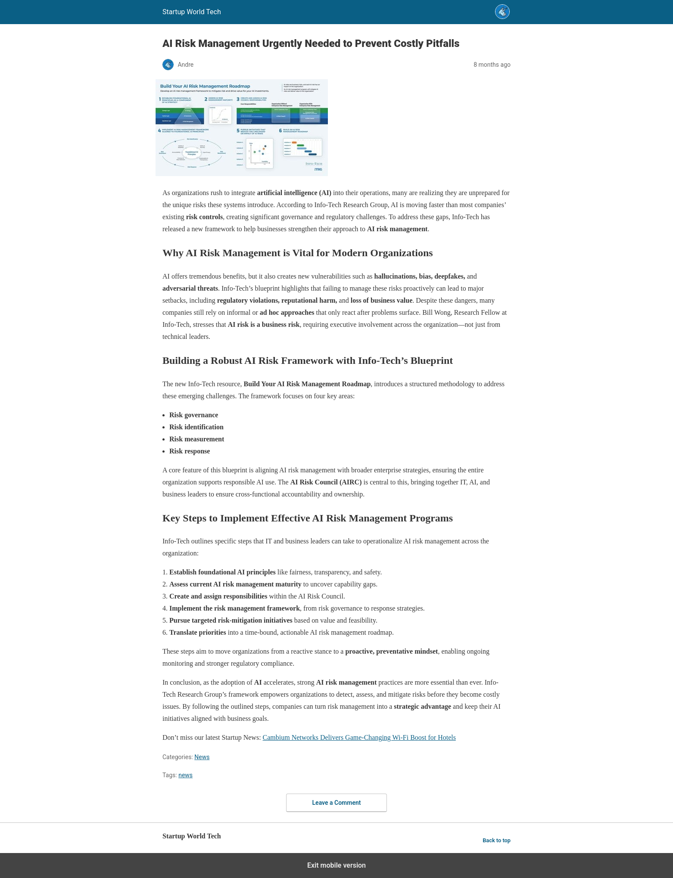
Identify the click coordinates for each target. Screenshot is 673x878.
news (185, 775)
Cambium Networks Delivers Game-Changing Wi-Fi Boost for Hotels (359, 737)
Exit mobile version (336, 865)
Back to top (497, 840)
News (201, 757)
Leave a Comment (336, 802)
